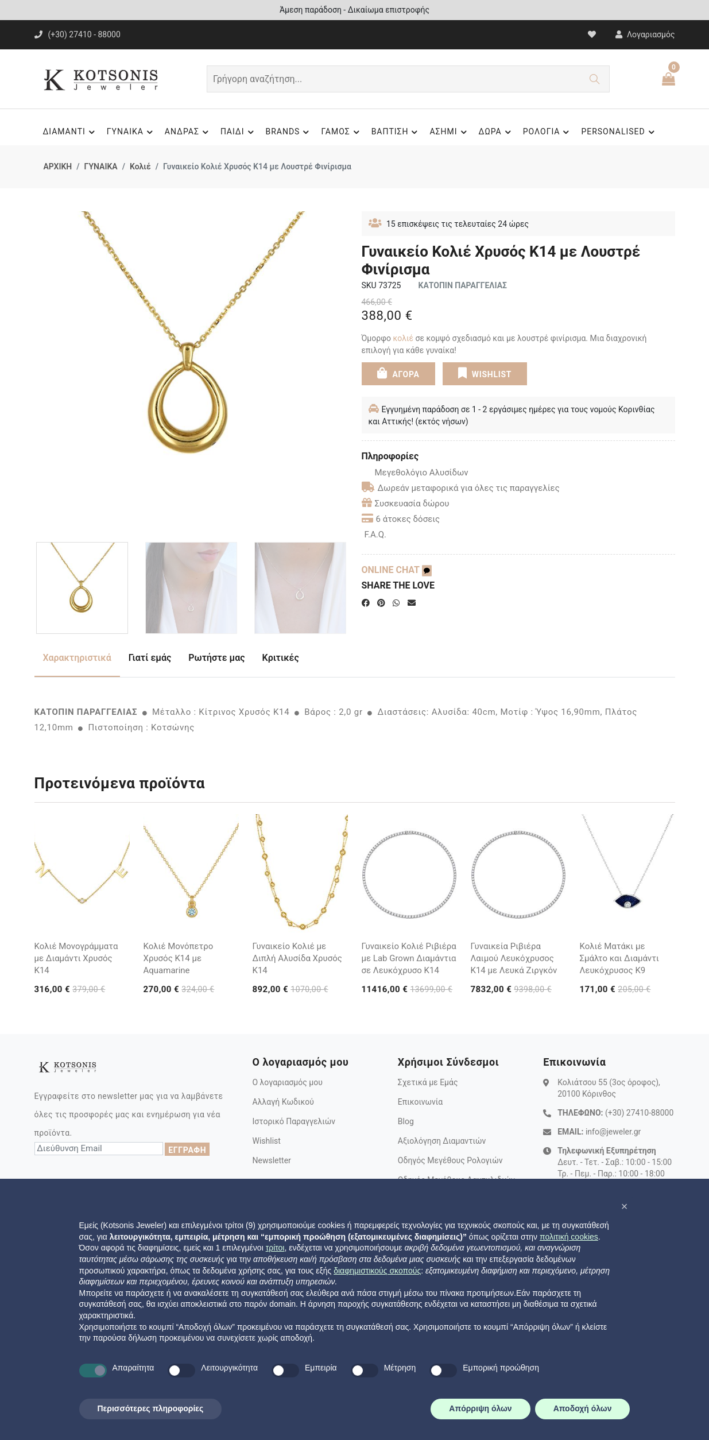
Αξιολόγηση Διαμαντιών (442, 1140)
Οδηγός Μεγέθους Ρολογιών (450, 1160)
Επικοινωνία (420, 1101)
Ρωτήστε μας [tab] (216, 657)
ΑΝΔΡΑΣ (188, 132)
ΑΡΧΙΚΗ (58, 166)
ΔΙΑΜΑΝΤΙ (70, 132)
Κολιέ (140, 166)
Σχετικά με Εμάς (428, 1082)
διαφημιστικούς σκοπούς (377, 1270)
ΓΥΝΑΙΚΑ (131, 132)
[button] (624, 1206)
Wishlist (266, 1140)
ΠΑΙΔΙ (238, 132)
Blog (406, 1121)
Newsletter (271, 1160)
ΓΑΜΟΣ (341, 132)
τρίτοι (275, 1247)
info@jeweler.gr (613, 1131)
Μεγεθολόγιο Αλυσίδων (415, 472)
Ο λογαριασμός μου (287, 1082)
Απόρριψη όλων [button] (480, 1408)
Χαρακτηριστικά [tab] (77, 657)
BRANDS (289, 132)
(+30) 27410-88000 (639, 1112)
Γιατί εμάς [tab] (150, 657)
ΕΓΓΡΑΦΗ (187, 1150)
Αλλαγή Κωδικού (282, 1101)
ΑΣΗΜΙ (449, 132)
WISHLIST (485, 373)
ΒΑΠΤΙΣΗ (396, 132)
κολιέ (404, 338)
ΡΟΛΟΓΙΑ (548, 132)
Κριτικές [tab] (280, 657)
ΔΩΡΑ (496, 132)
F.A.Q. (376, 534)
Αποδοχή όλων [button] (582, 1408)
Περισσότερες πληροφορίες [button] (151, 1408)
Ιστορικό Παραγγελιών (293, 1121)
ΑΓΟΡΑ (398, 373)
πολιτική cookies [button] (569, 1236)
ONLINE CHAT (397, 569)
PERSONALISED (619, 132)
